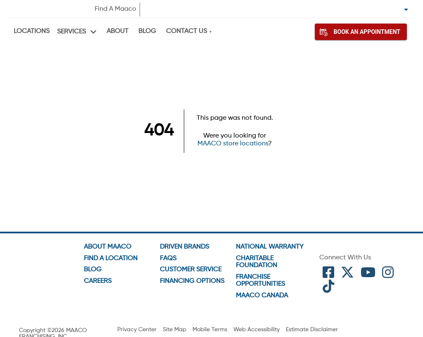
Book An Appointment (361, 32)
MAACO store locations (232, 143)
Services (71, 31)
